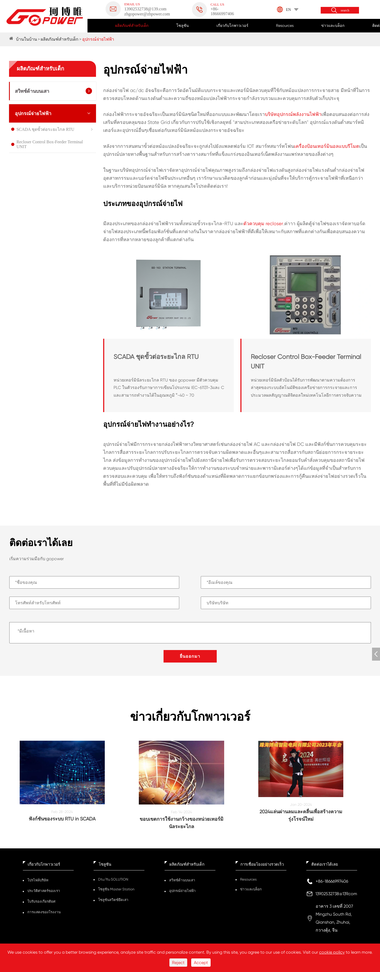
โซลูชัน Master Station (116, 889)
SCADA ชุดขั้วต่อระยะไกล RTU (45, 129)
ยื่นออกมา (190, 656)
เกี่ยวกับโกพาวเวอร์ (232, 25)
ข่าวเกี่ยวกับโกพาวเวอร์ (190, 717)
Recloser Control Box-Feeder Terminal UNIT (49, 144)
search (345, 10)
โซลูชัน (182, 25)
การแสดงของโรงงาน (43, 912)
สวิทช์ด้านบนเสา (32, 91)
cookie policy (332, 952)
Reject (178, 962)
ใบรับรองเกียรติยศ (41, 901)
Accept (201, 962)
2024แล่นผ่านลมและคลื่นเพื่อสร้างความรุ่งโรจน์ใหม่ (301, 815)
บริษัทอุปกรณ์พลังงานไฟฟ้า (293, 114)
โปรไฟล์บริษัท (37, 880)
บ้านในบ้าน (26, 39)
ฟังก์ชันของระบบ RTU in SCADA (62, 819)
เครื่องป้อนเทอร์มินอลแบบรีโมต (326, 146)
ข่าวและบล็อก (333, 25)
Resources (285, 25)
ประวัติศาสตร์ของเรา (43, 891)
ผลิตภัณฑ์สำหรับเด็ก (132, 25)
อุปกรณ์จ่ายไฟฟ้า (98, 39)
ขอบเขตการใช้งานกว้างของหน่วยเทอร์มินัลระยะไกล (181, 822)
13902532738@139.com (336, 893)
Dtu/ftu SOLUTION (113, 879)
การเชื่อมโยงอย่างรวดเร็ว (262, 864)
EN (288, 9)
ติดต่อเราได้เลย (324, 864)
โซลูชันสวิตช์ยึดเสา (113, 900)
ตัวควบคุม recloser (263, 223)
